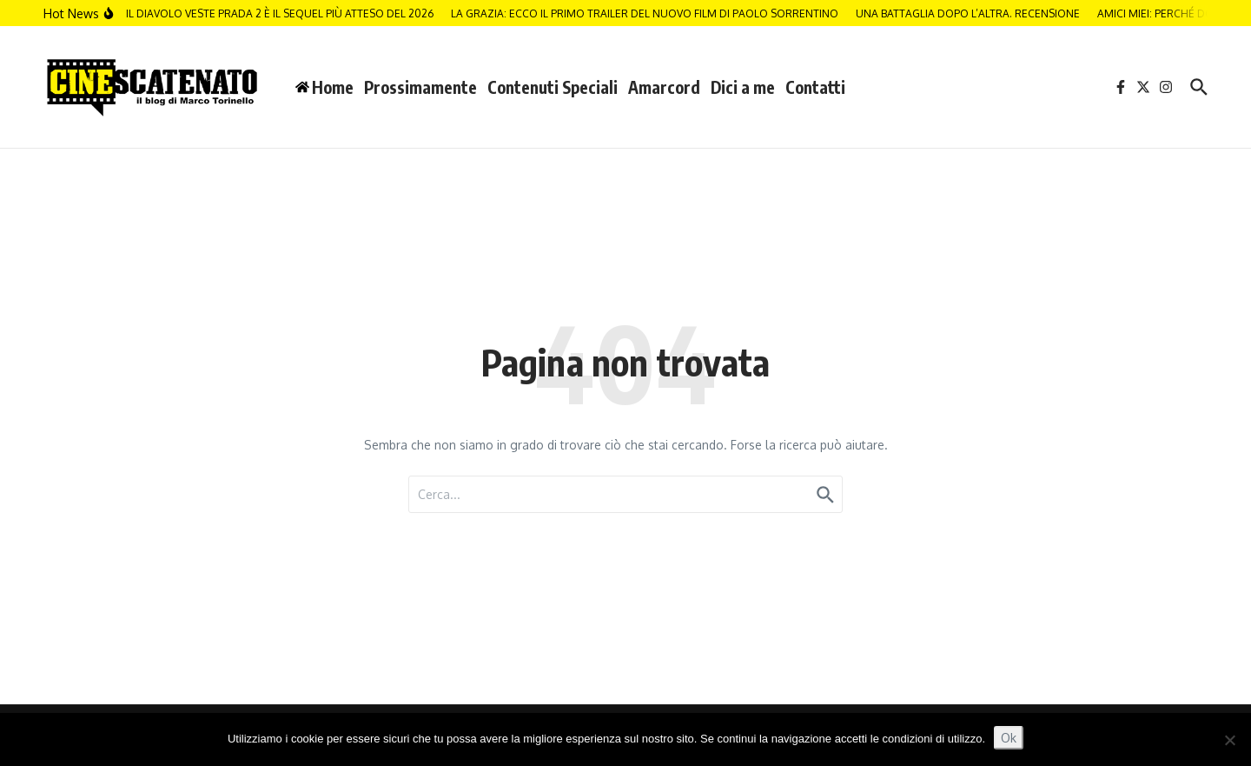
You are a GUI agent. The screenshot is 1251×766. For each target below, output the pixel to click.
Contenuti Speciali (552, 87)
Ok (1008, 737)
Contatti (815, 87)
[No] (1229, 740)
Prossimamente (420, 87)
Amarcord (664, 87)
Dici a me (743, 87)
